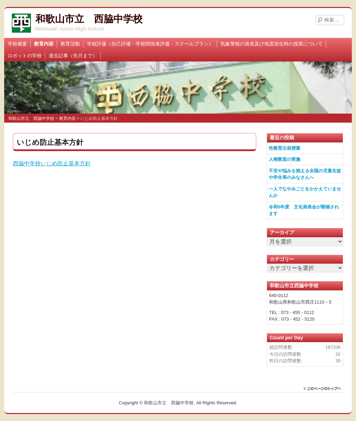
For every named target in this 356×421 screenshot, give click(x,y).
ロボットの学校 (25, 55)
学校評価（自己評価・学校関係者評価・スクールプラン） (150, 44)
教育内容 (44, 44)
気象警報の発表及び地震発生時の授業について (271, 44)
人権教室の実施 (284, 159)
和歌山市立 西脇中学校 (89, 19)
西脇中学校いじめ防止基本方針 (52, 163)
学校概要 (17, 44)
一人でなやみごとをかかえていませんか (305, 192)
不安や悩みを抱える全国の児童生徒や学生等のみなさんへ (305, 174)
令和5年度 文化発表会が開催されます (304, 210)
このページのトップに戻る (324, 388)
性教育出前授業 (284, 148)
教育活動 (70, 44)
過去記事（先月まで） (73, 55)
